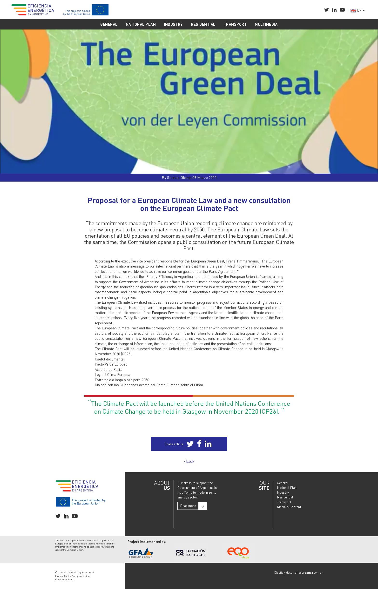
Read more (193, 506)
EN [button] (358, 10)
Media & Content (289, 506)
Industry (283, 492)
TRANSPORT (235, 24)
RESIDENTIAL (203, 24)
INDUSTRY (173, 24)
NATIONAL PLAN (141, 24)
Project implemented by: (147, 541)
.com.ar (312, 572)
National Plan (287, 487)
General (282, 482)
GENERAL (109, 24)
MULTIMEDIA (266, 24)
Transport (284, 502)
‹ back (189, 461)
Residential (285, 497)
